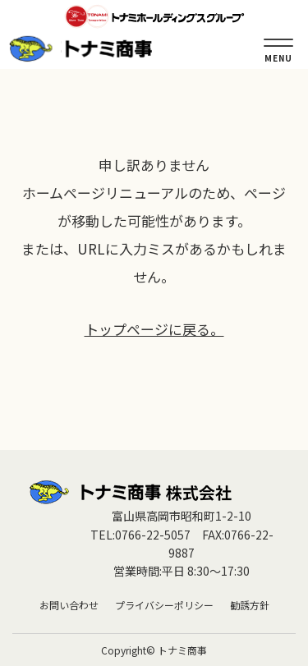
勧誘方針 (249, 605)
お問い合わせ (69, 605)
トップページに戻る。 (154, 329)
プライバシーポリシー (164, 605)
